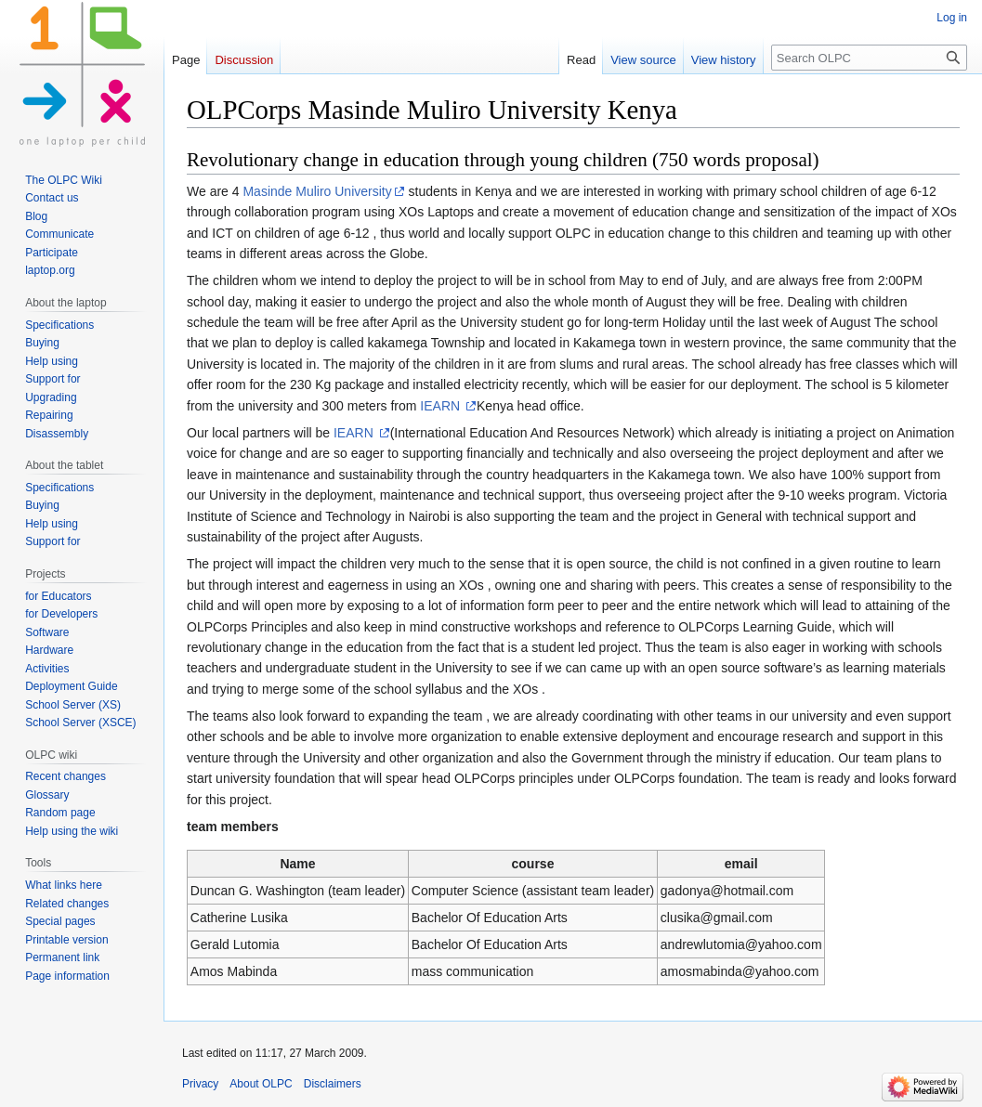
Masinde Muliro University (316, 191)
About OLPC (260, 1083)
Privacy (200, 1083)
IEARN (442, 405)
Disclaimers (332, 1083)
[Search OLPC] (869, 58)
